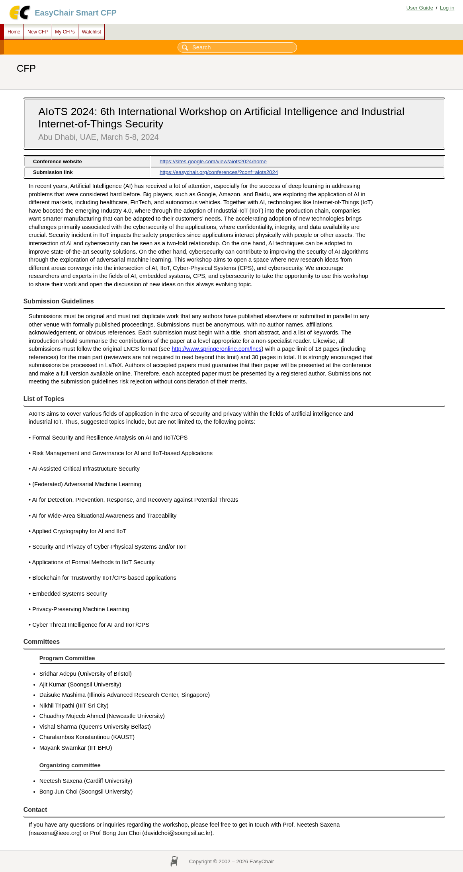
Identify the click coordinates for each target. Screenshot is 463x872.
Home (14, 32)
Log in (447, 8)
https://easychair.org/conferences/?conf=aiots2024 (219, 172)
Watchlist (91, 32)
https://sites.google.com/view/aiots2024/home (213, 161)
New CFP (37, 32)
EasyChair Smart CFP (76, 12)
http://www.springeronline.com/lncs (217, 349)
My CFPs (64, 32)
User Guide (419, 8)
